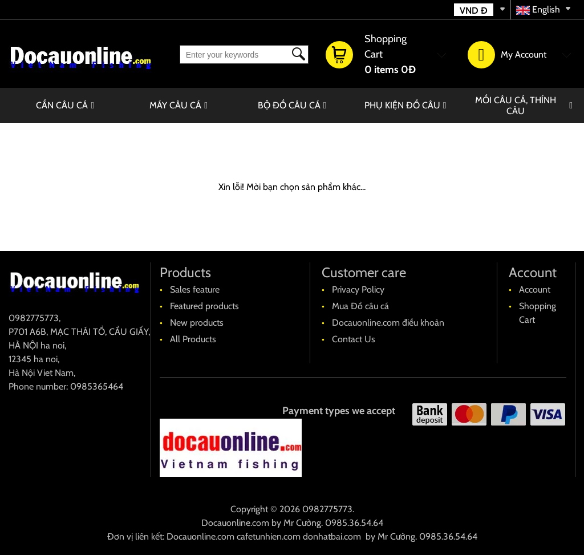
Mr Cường (302, 522)
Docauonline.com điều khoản (388, 322)
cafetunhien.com (269, 536)
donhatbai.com (332, 536)
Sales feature (195, 289)
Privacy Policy (358, 289)
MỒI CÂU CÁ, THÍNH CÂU (515, 105)
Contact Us (353, 339)
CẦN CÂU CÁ (62, 105)
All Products (193, 339)
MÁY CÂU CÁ (175, 105)
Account (534, 289)
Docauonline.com (235, 522)
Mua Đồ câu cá (360, 306)
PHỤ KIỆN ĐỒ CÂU (402, 105)
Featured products (204, 306)
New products (197, 322)
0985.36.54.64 (354, 522)
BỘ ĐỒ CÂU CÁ (289, 105)
